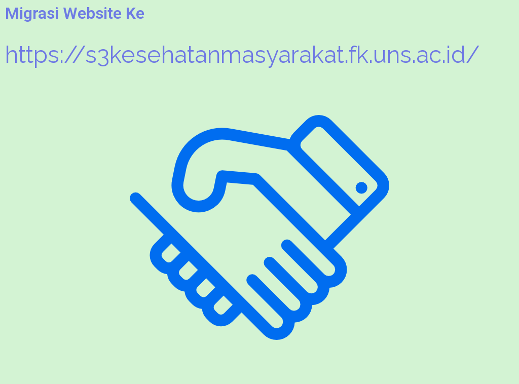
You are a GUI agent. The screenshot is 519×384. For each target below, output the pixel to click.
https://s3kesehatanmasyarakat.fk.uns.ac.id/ (242, 54)
